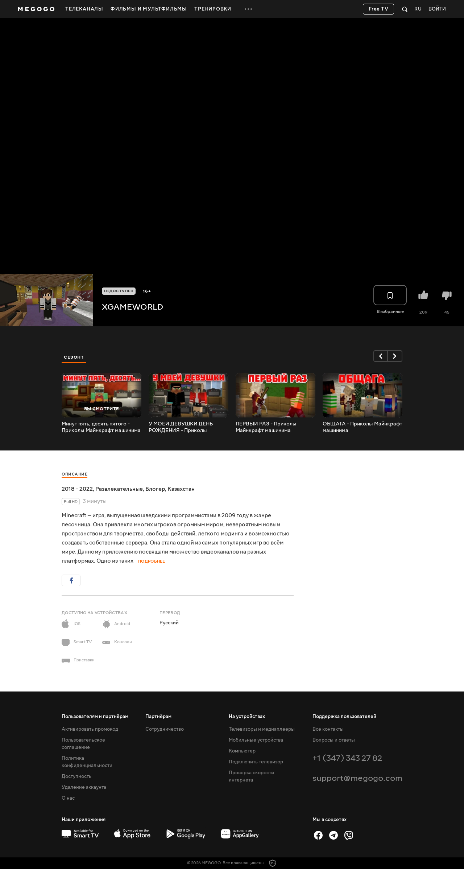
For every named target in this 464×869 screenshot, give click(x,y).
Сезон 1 (74, 357)
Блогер (155, 489)
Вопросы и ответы (333, 740)
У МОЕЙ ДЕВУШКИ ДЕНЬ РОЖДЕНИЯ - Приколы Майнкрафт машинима (181, 427)
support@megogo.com (357, 778)
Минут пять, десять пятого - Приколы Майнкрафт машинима (101, 427)
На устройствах (247, 716)
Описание (74, 474)
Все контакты (328, 729)
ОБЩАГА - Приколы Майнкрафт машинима (362, 427)
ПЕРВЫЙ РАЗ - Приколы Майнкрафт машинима (266, 427)
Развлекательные (119, 489)
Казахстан (181, 489)
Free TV (379, 9)
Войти (437, 9)
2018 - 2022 (77, 489)
